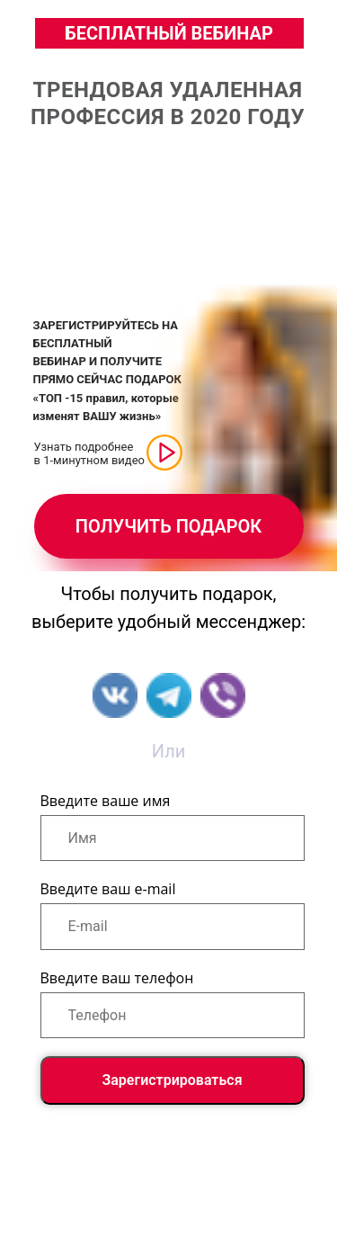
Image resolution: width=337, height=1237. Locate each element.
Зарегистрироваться (172, 1080)
